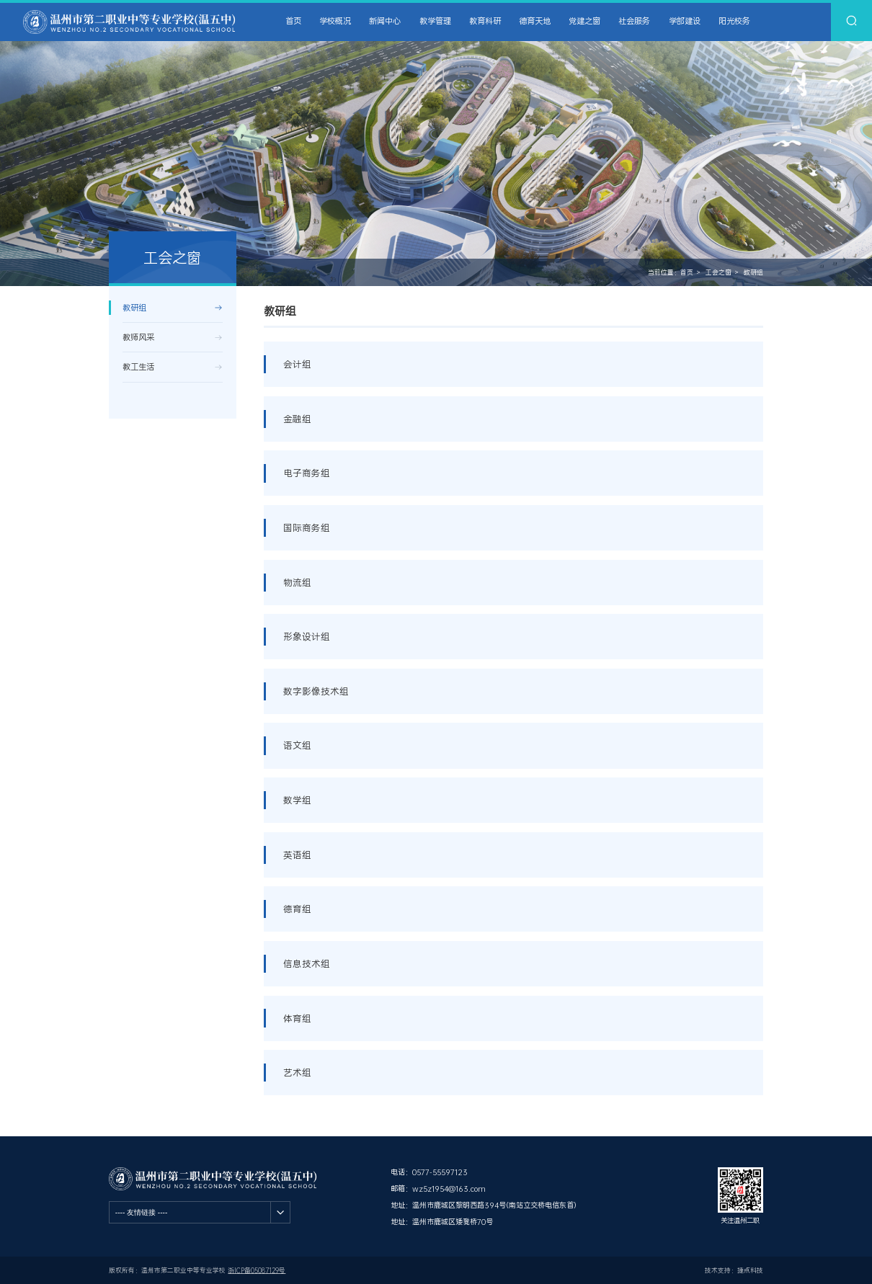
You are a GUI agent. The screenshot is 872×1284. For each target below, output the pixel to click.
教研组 (753, 272)
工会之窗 (718, 272)
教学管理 (435, 21)
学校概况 (335, 21)
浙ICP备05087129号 (256, 1270)
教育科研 (485, 21)
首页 (293, 21)
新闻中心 (385, 21)
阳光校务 (734, 21)
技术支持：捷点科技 (734, 1270)
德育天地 (535, 21)
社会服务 (634, 21)
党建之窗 (584, 21)
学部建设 (684, 21)
